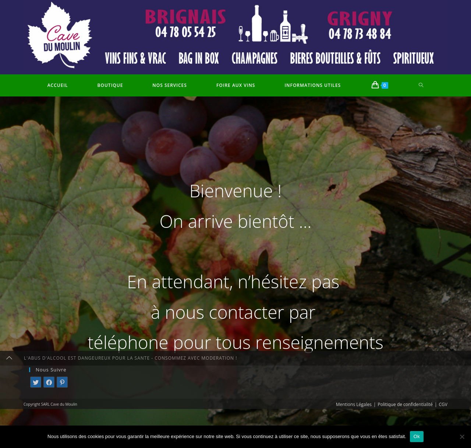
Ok (417, 436)
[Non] (461, 436)
